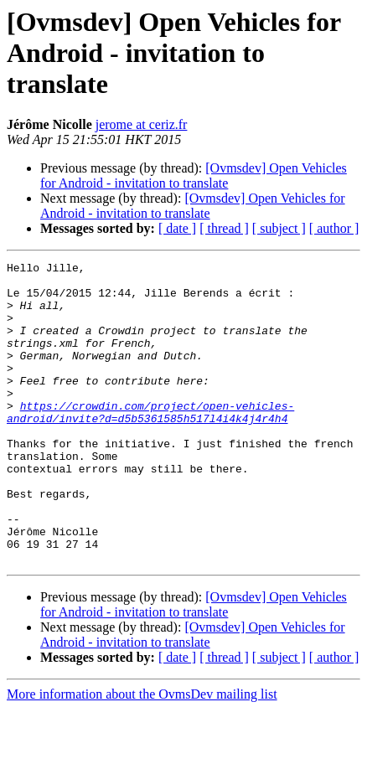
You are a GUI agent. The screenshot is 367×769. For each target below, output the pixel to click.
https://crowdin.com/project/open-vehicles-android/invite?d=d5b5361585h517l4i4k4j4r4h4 (150, 443)
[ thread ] (224, 228)
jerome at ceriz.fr (142, 124)
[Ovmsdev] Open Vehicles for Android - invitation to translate (193, 175)
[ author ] (334, 228)
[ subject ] (279, 228)
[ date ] (177, 228)
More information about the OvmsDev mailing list (142, 754)
